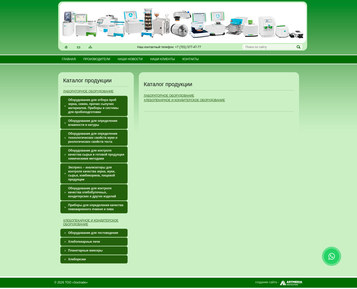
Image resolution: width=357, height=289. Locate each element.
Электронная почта (79, 48)
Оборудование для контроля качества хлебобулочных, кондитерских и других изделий (92, 192)
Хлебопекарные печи (84, 241)
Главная (69, 59)
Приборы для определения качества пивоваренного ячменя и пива (95, 207)
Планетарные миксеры (85, 250)
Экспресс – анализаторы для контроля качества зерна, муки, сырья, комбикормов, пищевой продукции (91, 173)
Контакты (190, 59)
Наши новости (130, 59)
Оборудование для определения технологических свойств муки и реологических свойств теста (92, 137)
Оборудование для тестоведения (93, 233)
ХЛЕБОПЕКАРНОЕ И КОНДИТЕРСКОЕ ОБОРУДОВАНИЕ (184, 100)
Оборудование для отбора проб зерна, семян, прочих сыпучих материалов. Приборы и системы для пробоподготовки (93, 106)
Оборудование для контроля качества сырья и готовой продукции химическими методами (96, 154)
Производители (96, 59)
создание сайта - (279, 282)
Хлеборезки (77, 259)
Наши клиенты (162, 59)
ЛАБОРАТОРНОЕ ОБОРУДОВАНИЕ (88, 91)
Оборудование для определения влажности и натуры (92, 123)
